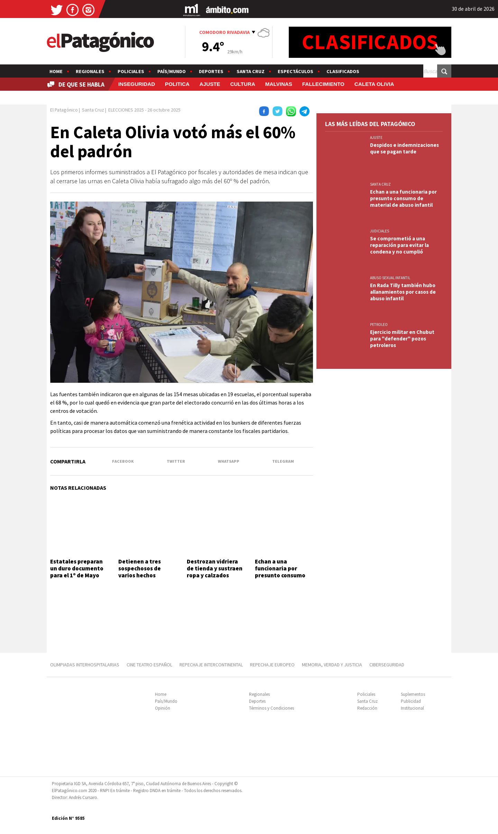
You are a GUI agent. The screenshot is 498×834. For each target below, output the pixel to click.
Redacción (367, 708)
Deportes (211, 71)
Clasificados (342, 71)
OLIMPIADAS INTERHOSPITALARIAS (84, 665)
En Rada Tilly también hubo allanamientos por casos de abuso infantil (403, 292)
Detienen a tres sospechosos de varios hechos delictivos (139, 572)
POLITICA (177, 84)
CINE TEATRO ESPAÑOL (149, 665)
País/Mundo (171, 71)
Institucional (412, 708)
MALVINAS (278, 84)
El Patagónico (64, 110)
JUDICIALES (379, 231)
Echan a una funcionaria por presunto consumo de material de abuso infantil (284, 576)
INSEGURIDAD (136, 84)
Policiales (131, 71)
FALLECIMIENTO (323, 84)
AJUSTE (210, 84)
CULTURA (242, 84)
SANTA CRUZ (380, 184)
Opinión (162, 708)
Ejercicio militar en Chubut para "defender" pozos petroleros (402, 338)
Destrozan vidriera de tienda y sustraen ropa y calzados (214, 568)
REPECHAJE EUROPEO (272, 665)
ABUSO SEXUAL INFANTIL (390, 277)
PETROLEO (379, 324)
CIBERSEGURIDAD (386, 665)
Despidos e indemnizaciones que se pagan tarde (404, 148)
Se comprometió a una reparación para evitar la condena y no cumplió (399, 245)
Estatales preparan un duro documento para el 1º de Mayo (76, 568)
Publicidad (411, 701)
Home (56, 71)
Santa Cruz (251, 71)
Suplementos (413, 694)
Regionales (90, 71)
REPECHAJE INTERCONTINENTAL (211, 665)
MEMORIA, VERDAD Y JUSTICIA (332, 665)
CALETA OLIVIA (374, 84)
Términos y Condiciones (271, 708)
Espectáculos (295, 71)
